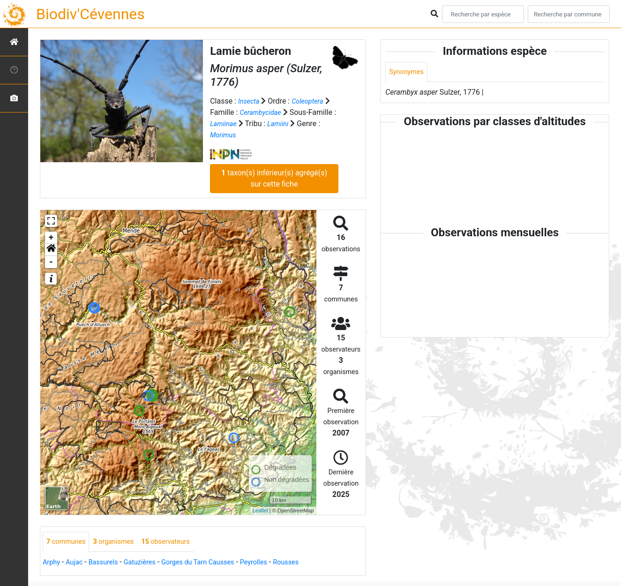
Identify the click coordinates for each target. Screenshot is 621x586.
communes (68, 541)
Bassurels (108, 562)
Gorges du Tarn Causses (213, 562)
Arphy (52, 562)
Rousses (310, 562)
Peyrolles (274, 562)
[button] (51, 249)
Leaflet (260, 510)
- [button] (51, 261)
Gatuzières (148, 562)
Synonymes (408, 72)
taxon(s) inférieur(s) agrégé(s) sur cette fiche (274, 178)
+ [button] (51, 237)
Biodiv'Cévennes (90, 14)
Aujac (77, 562)
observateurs (177, 541)
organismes (120, 541)
